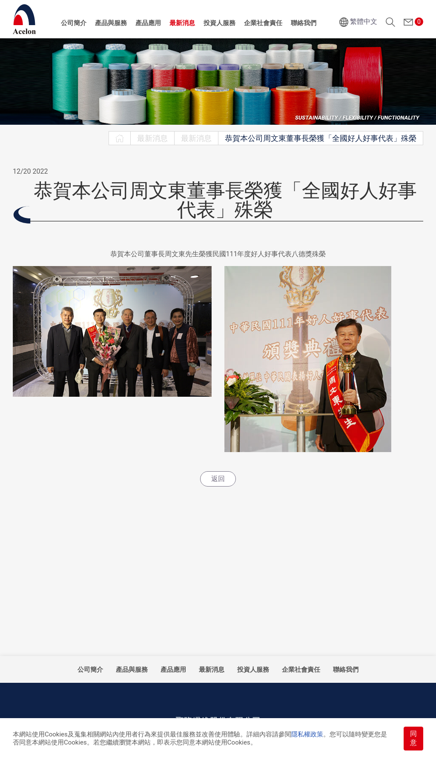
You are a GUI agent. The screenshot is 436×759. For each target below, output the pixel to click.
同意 (413, 738)
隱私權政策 (307, 734)
